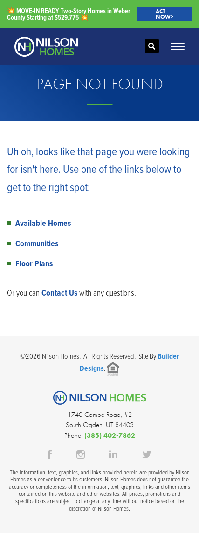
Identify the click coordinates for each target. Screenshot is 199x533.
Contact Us (59, 292)
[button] (152, 46)
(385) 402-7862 (109, 435)
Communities (36, 243)
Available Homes (43, 223)
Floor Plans (34, 263)
